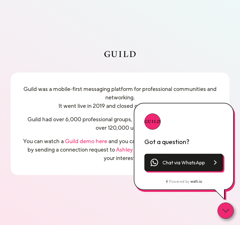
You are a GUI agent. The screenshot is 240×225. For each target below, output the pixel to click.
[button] (183, 162)
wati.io (196, 181)
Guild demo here (86, 141)
